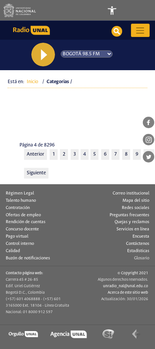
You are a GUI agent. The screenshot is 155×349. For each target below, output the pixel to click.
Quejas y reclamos (132, 222)
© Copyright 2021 (133, 273)
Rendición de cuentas (25, 222)
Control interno (20, 243)
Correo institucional (131, 193)
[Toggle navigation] (140, 10)
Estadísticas (138, 251)
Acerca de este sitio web (128, 292)
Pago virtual (17, 236)
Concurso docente (22, 229)
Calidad (13, 251)
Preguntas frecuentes (129, 215)
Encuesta (140, 236)
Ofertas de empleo (23, 215)
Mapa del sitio (136, 200)
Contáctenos (137, 243)
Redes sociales (135, 208)
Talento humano (21, 200)
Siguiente (36, 173)
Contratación (18, 208)
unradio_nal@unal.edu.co (125, 286)
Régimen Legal (20, 193)
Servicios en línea (132, 229)
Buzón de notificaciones (28, 258)
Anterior (35, 154)
